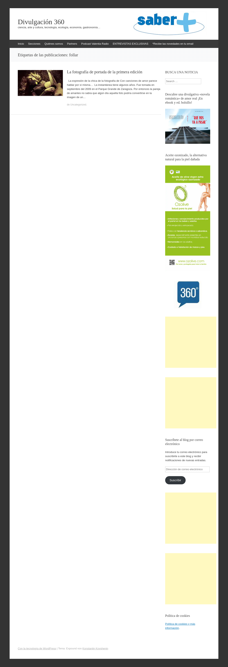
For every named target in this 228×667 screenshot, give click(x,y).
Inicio (21, 43)
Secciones (34, 43)
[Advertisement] (190, 342)
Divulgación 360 (41, 21)
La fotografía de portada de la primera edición (104, 72)
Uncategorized (78, 104)
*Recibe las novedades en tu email (172, 43)
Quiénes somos (53, 43)
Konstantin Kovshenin (95, 648)
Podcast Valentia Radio (95, 43)
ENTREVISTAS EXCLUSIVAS (130, 43)
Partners (72, 43)
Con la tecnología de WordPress (37, 648)
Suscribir (175, 480)
